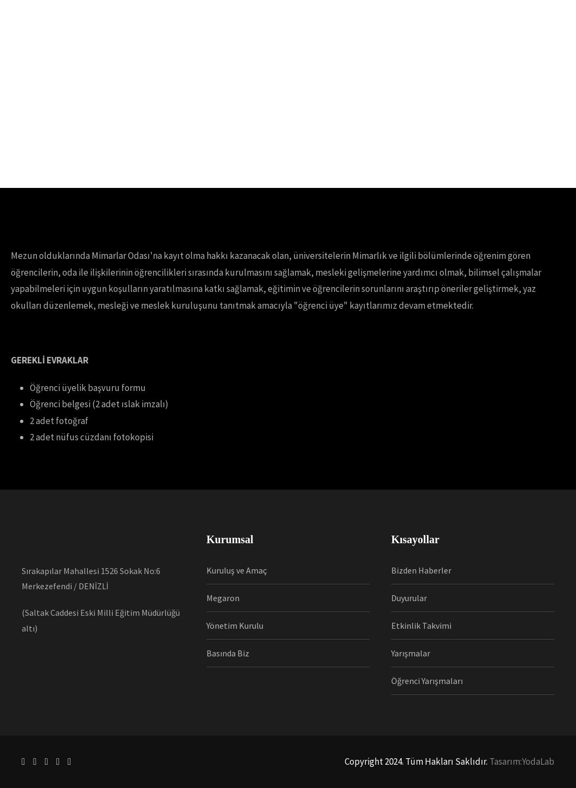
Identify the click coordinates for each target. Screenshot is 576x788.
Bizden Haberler (421, 570)
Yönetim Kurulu (234, 625)
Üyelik (186, 54)
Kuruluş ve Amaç (236, 570)
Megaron (223, 597)
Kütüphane (399, 54)
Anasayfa (93, 54)
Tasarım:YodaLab (521, 761)
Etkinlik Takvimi (421, 625)
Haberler (270, 54)
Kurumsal (142, 54)
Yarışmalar (410, 653)
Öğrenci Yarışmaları (427, 680)
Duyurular (409, 597)
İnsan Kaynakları (333, 54)
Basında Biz (227, 653)
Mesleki (226, 54)
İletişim (447, 54)
